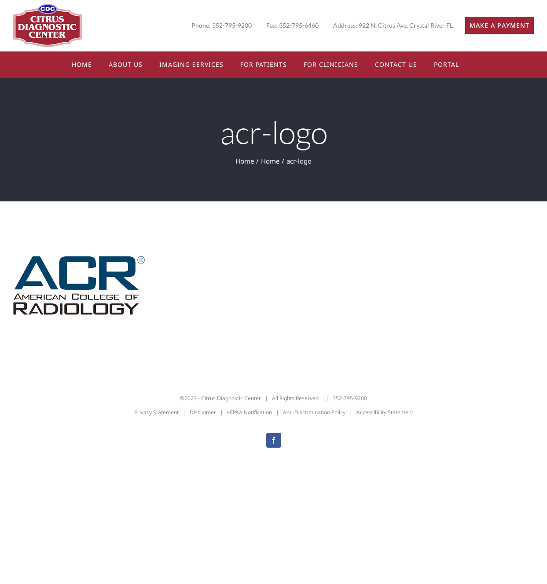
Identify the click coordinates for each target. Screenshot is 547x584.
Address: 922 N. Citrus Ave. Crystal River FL (393, 25)
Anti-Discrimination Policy (314, 412)
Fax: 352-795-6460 (292, 25)
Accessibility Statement (384, 412)
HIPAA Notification (249, 412)
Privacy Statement (156, 412)
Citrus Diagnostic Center (231, 398)
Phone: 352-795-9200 (221, 25)
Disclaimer (203, 412)
